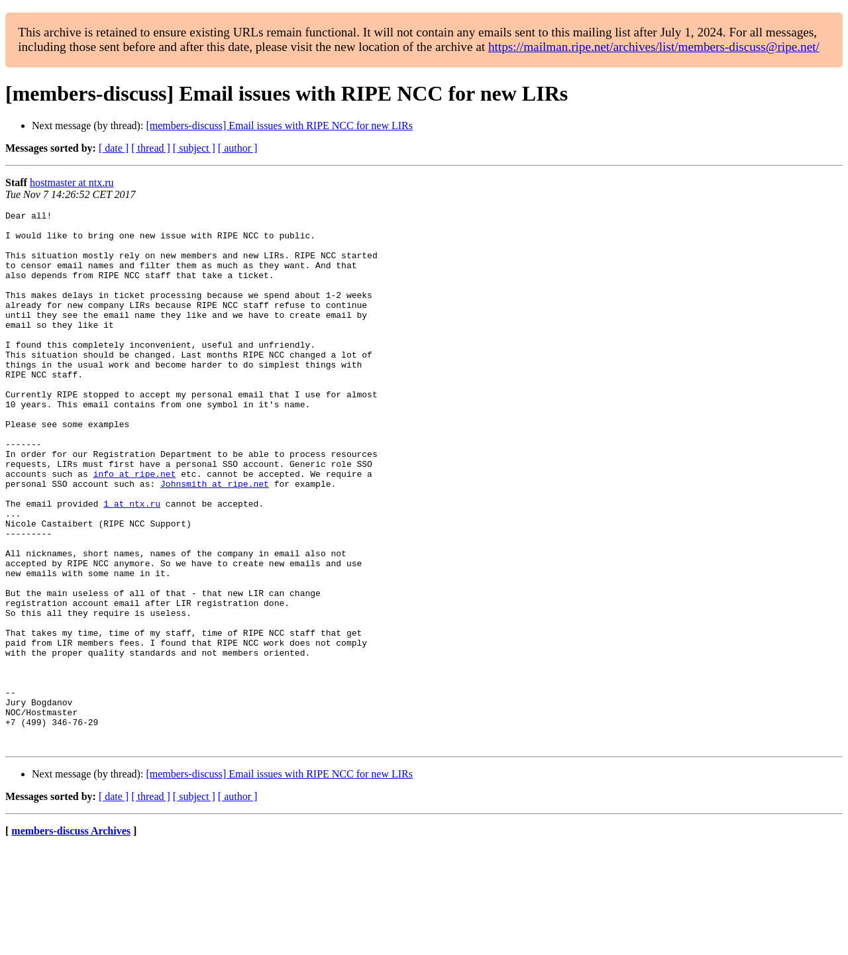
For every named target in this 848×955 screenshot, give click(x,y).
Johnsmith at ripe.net (214, 539)
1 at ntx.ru (131, 563)
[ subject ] (194, 148)
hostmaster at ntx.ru (72, 182)
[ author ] (238, 148)
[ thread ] (150, 148)
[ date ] (114, 148)
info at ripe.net (134, 527)
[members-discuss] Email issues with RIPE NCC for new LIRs (279, 125)
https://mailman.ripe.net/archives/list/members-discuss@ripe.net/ (654, 47)
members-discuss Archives (71, 938)
